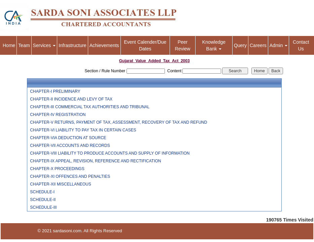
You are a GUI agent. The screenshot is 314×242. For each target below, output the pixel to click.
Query (240, 45)
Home (9, 45)
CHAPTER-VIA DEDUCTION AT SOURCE (68, 137)
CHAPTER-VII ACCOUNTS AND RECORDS (70, 145)
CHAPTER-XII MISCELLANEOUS (60, 184)
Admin (279, 45)
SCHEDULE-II (43, 199)
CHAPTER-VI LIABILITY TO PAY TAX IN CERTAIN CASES (83, 130)
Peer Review (182, 45)
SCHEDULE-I (42, 192)
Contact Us (301, 45)
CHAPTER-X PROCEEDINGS (57, 168)
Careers (258, 45)
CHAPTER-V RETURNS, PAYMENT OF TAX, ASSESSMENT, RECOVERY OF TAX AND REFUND (118, 122)
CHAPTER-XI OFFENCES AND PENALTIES (70, 176)
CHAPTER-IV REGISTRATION (57, 114)
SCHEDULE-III (43, 207)
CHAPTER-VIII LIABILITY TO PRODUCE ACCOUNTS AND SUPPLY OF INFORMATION (109, 153)
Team (24, 45)
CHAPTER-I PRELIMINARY (55, 91)
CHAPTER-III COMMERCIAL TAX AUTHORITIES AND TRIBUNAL (89, 107)
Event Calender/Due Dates (145, 45)
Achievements (104, 45)
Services (44, 45)
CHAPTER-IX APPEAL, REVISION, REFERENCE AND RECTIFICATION (95, 161)
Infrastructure (72, 45)
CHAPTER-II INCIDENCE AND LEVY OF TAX (71, 99)
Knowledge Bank (213, 45)
